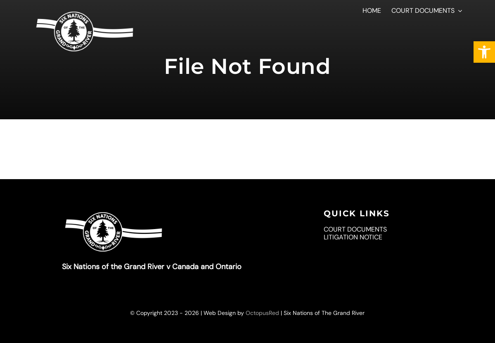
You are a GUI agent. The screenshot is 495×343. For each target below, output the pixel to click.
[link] (484, 52)
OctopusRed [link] (262, 313)
